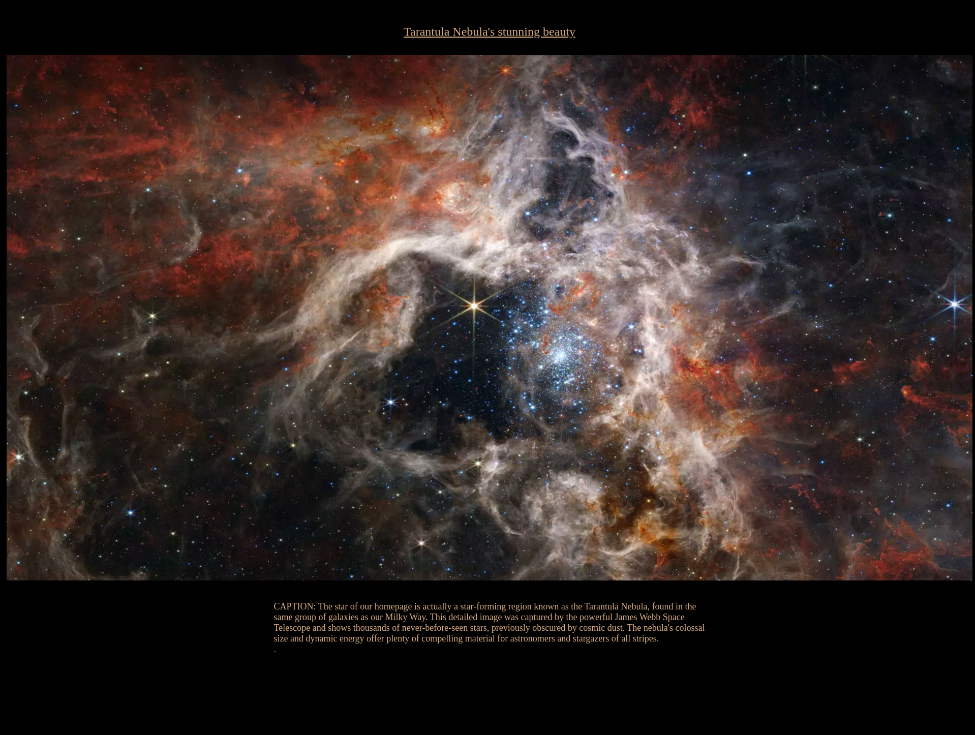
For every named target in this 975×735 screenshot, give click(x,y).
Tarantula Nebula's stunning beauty (489, 31)
